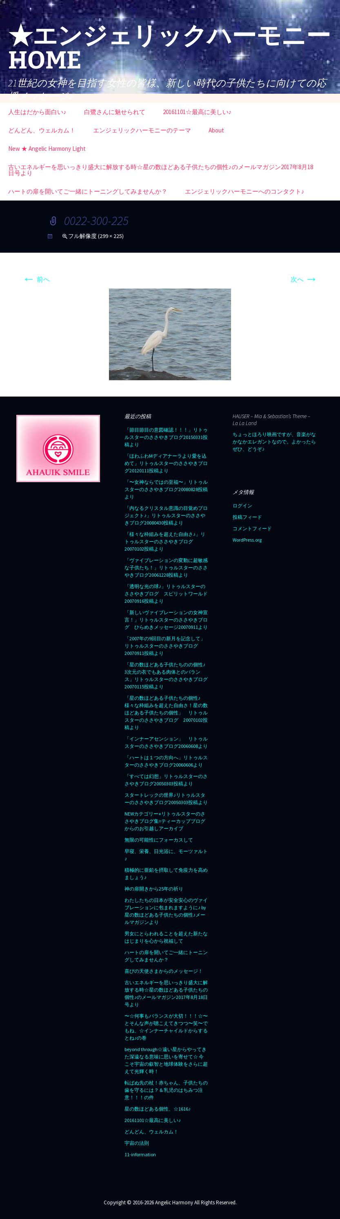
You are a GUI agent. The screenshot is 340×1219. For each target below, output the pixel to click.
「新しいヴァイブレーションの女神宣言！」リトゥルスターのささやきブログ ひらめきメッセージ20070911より (166, 619)
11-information (140, 1154)
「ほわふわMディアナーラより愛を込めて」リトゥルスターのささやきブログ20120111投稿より (166, 463)
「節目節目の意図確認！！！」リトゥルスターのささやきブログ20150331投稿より (166, 437)
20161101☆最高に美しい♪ (197, 112)
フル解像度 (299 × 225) (96, 236)
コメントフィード (252, 528)
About (216, 130)
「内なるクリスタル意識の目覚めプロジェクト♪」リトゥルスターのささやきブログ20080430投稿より (166, 515)
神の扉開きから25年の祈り (153, 889)
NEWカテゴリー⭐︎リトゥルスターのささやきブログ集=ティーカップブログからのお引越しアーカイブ (164, 821)
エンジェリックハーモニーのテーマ (142, 130)
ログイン (242, 506)
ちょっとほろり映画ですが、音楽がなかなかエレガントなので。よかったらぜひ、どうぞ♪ (274, 441)
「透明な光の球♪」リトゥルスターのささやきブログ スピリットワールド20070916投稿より (166, 593)
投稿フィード (247, 517)
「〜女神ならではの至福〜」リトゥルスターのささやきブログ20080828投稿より (166, 489)
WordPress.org (247, 540)
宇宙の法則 (136, 1143)
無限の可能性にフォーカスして (158, 840)
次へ (304, 279)
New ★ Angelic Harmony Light (47, 148)
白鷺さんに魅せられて (114, 112)
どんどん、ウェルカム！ (42, 130)
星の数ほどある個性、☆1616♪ (157, 1109)
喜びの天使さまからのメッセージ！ (163, 971)
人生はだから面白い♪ (37, 112)
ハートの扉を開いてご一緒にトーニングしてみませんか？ (87, 191)
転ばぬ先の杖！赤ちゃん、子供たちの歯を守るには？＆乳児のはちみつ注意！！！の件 (166, 1090)
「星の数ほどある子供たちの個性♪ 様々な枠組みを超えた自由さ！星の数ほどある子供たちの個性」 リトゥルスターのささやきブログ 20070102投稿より (166, 712)
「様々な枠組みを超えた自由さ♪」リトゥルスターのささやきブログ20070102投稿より (164, 541)
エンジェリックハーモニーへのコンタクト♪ (244, 191)
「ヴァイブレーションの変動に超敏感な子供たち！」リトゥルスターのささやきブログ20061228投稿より (166, 567)
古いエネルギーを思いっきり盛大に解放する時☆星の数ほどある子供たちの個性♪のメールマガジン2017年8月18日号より (160, 170)
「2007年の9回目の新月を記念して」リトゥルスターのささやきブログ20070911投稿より (164, 645)
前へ (36, 279)
